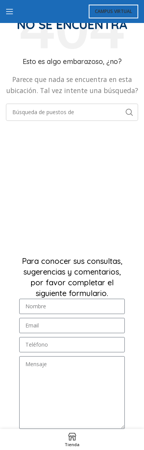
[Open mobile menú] (9, 11)
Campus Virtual (113, 11)
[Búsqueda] (72, 112)
